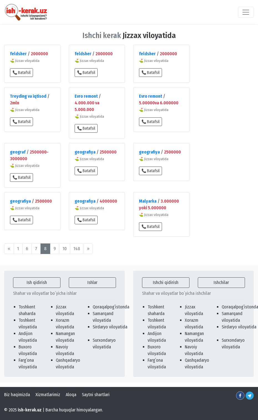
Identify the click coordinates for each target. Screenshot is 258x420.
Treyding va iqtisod (28, 96)
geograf (18, 152)
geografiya (85, 152)
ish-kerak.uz (30, 410)
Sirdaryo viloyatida (110, 327)
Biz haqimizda (17, 394)
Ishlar (92, 282)
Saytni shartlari (96, 394)
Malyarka (147, 201)
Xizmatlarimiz (48, 394)
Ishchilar (221, 282)
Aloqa (71, 394)
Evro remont (86, 96)
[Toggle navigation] (246, 12)
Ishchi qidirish (165, 282)
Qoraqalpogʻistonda (111, 307)
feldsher (18, 53)
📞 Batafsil (21, 72)
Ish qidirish (37, 282)
